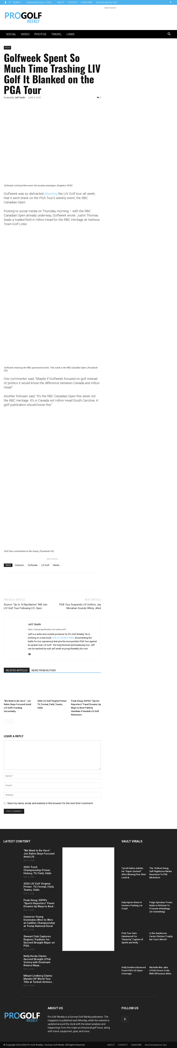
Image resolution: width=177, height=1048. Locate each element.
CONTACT (72, 2)
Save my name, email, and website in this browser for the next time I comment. (50, 803)
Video (25, 34)
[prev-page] (6, 721)
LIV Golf (45, 565)
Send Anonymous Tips (106, 2)
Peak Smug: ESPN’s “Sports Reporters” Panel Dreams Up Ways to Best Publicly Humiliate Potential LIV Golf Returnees (86, 708)
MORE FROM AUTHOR (44, 670)
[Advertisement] (134, 105)
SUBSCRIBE (86, 2)
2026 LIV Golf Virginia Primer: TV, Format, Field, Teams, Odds (52, 704)
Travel (56, 34)
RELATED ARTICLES (16, 670)
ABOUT (60, 2)
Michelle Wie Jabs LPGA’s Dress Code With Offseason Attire (160, 970)
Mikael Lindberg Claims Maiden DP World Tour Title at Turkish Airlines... (39, 978)
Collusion (19, 565)
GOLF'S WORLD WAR (63, 637)
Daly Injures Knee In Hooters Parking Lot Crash (132, 905)
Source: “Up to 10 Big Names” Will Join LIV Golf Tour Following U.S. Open (25, 606)
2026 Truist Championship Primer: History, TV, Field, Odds (37, 870)
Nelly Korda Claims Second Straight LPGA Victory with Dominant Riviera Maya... (37, 961)
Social (11, 34)
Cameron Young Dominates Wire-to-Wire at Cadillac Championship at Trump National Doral (39, 921)
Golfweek (33, 565)
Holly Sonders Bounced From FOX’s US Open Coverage (134, 970)
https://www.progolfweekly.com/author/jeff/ (47, 629)
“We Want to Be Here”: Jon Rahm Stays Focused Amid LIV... (39, 853)
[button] (169, 34)
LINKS (70, 34)
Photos (40, 34)
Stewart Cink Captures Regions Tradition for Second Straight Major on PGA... (39, 941)
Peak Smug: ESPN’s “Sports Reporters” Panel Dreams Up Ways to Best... (39, 903)
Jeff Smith (20, 97)
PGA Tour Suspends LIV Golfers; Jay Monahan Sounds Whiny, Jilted (80, 606)
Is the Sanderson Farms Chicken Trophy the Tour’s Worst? (161, 936)
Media (7, 47)
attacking (50, 194)
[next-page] (11, 721)
